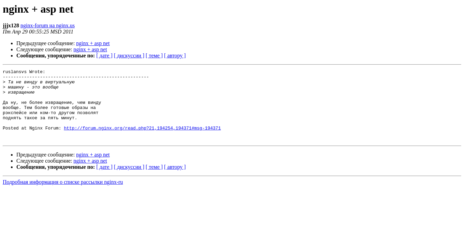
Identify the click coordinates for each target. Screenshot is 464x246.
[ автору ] (174, 55)
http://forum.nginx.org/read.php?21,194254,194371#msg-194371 (142, 140)
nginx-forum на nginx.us (47, 25)
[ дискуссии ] (129, 55)
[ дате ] (104, 55)
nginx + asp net (92, 43)
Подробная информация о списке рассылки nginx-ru (63, 196)
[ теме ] (154, 55)
